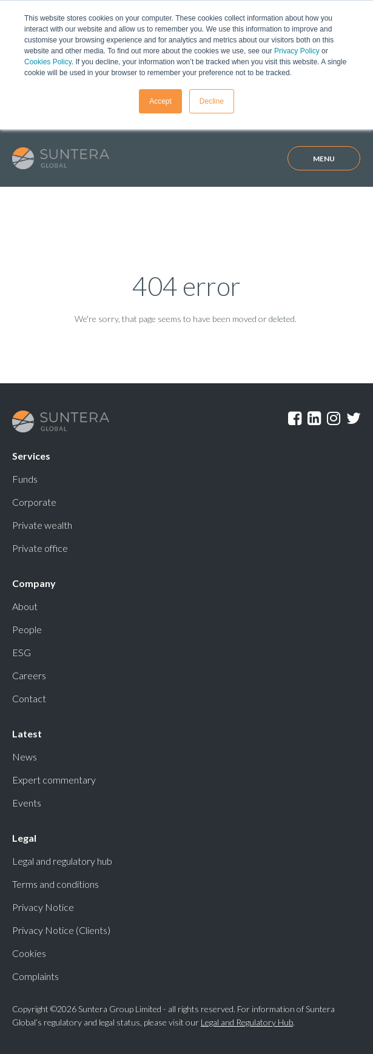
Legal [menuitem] (24, 838)
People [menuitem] (27, 629)
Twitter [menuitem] (353, 418)
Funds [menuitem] (25, 479)
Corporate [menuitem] (34, 502)
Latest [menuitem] (27, 733)
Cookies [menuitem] (29, 953)
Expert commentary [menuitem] (54, 779)
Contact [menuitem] (29, 698)
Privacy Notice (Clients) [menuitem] (61, 930)
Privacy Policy (297, 51)
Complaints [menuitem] (35, 976)
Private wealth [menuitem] (42, 525)
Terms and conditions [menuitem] (55, 884)
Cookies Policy (48, 62)
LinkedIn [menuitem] (314, 418)
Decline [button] (212, 101)
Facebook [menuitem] (294, 418)
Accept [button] (160, 101)
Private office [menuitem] (40, 548)
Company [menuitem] (34, 583)
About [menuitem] (25, 606)
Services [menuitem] (31, 456)
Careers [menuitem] (29, 675)
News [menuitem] (24, 756)
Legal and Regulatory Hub (247, 1022)
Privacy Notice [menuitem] (43, 907)
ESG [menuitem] (21, 652)
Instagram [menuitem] (333, 418)
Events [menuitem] (26, 802)
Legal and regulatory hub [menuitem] (62, 861)
